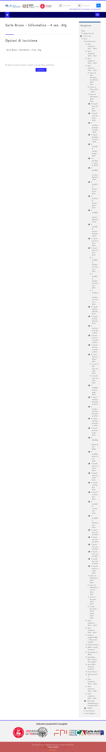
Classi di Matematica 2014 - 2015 (94, 579)
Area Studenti (90, 713)
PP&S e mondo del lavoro (93, 648)
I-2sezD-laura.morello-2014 (95, 379)
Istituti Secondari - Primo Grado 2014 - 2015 (94, 612)
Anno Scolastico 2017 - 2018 (92, 46)
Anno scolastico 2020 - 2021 (92, 696)
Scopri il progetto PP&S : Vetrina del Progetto (93, 638)
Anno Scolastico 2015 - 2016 (92, 60)
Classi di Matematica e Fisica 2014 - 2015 (94, 589)
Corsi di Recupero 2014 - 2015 (93, 600)
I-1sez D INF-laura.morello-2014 (95, 368)
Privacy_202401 (53, 747)
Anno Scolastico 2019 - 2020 (92, 688)
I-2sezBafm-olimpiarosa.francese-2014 (95, 281)
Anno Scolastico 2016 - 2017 (92, 53)
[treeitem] (89, 372)
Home (83, 31)
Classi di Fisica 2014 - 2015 (94, 89)
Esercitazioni (92, 671)
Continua (41, 70)
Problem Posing (93, 644)
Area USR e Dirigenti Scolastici (92, 666)
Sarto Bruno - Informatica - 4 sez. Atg (23, 49)
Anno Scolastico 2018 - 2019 (92, 681)
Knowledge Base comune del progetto (92, 659)
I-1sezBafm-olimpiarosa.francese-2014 (95, 264)
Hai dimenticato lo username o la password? (85, 9)
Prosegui (53, 750)
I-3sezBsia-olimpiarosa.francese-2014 (95, 297)
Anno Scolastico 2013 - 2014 (92, 622)
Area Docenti (90, 711)
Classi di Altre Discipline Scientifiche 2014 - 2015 (94, 79)
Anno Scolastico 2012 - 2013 (92, 630)
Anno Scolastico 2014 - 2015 (92, 68)
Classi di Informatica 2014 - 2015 (94, 97)
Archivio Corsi (91, 41)
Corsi (85, 39)
